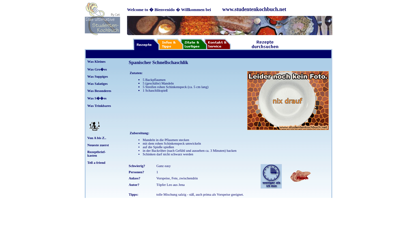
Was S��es (97, 98)
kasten (92, 155)
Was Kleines (96, 61)
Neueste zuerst (98, 145)
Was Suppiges (97, 76)
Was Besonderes (99, 91)
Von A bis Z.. (96, 138)
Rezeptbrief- (96, 152)
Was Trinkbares (99, 106)
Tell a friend (96, 162)
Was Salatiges (97, 83)
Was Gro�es (97, 69)
